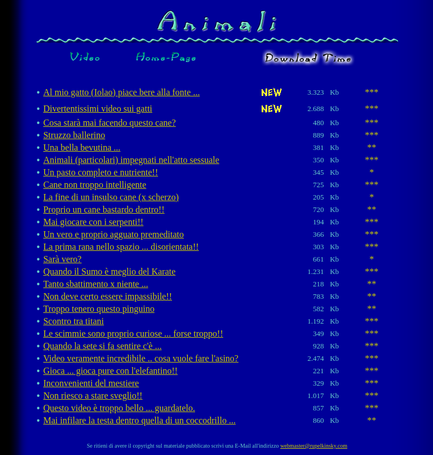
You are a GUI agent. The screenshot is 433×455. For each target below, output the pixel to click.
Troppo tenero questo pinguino (98, 308)
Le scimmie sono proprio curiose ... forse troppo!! (133, 333)
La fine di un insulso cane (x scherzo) (111, 197)
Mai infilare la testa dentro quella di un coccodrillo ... (139, 420)
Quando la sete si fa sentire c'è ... (102, 346)
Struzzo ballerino (74, 135)
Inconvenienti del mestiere (91, 383)
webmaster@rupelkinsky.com (313, 446)
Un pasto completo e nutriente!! (100, 172)
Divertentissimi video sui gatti (97, 108)
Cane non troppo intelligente (95, 184)
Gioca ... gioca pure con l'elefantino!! (110, 371)
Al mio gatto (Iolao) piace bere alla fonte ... (121, 92)
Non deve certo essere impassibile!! (107, 296)
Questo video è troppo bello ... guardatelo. (119, 408)
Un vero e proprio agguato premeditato (113, 234)
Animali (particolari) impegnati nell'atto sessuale (131, 160)
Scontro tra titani (73, 321)
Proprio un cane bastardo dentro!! (104, 209)
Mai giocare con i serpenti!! (93, 222)
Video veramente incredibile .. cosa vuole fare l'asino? (140, 358)
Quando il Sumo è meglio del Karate (109, 271)
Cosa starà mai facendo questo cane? (109, 122)
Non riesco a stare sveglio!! (93, 395)
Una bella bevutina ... (82, 147)
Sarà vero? (62, 259)
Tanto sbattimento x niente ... (95, 284)
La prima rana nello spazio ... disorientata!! (121, 246)
